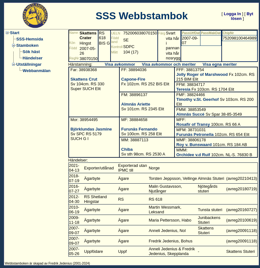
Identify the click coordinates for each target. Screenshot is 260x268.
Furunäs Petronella (195, 134)
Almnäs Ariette (135, 104)
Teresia (183, 89)
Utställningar (28, 64)
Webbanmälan (37, 70)
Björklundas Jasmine (91, 129)
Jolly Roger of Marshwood (202, 74)
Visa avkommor (120, 64)
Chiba (127, 149)
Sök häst (31, 51)
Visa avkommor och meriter (169, 64)
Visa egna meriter (220, 64)
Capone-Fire (133, 79)
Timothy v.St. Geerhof (197, 99)
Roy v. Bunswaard (194, 144)
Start (15, 32)
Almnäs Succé (190, 114)
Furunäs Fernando (139, 129)
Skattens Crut (84, 79)
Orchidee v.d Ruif (193, 154)
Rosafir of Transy (193, 124)
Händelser (33, 58)
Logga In (232, 13)
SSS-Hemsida (29, 39)
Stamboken (27, 45)
